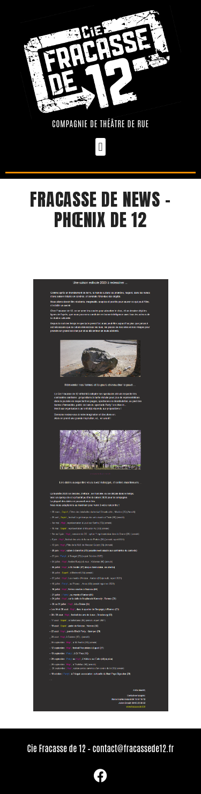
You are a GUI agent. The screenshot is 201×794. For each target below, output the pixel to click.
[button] (100, 147)
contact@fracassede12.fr (133, 747)
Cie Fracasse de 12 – (59, 747)
